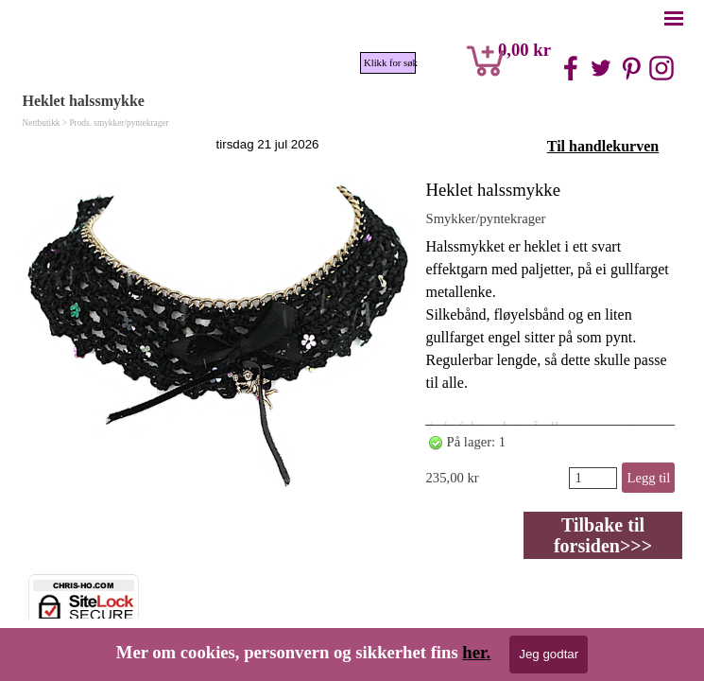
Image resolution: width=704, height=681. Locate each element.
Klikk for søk (390, 63)
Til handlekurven (603, 146)
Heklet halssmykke (492, 190)
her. (476, 652)
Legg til (648, 477)
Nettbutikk (41, 123)
